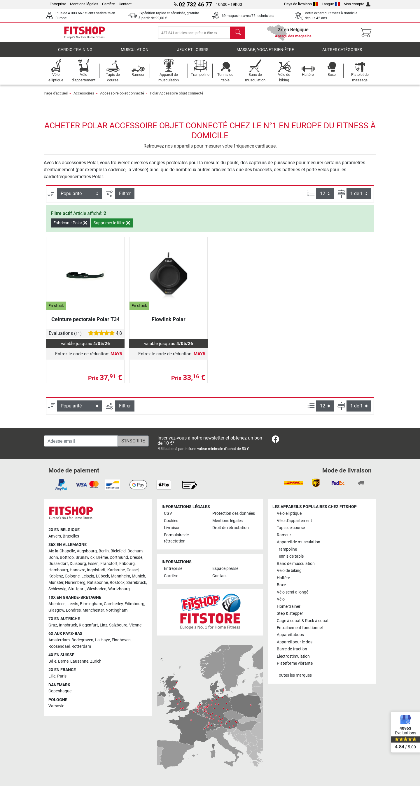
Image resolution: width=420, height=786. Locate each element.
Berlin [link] (104, 551)
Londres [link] (73, 610)
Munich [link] (138, 576)
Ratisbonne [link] (97, 582)
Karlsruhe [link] (116, 570)
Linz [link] (103, 625)
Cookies (171, 520)
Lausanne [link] (79, 661)
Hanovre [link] (77, 570)
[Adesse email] (81, 441)
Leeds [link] (72, 603)
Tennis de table (290, 556)
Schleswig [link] (57, 589)
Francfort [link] (109, 563)
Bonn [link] (53, 557)
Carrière (108, 4)
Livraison (172, 527)
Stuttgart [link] (76, 589)
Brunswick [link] (85, 557)
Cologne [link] (72, 576)
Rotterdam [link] (81, 646)
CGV (168, 513)
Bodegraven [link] (82, 640)
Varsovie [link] (56, 706)
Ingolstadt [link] (96, 570)
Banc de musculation (296, 563)
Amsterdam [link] (59, 640)
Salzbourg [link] (118, 625)
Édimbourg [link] (134, 603)
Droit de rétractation (230, 527)
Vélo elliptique (289, 513)
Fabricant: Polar (70, 227)
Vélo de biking (289, 570)
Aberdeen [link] (57, 603)
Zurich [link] (96, 661)
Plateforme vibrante (295, 663)
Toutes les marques (294, 675)
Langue (331, 4)
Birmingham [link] (91, 603)
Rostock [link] (117, 582)
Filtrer (125, 197)
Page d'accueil (56, 97)
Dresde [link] (136, 557)
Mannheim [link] (120, 576)
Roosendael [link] (59, 646)
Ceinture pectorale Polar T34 (85, 323)
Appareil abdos (290, 635)
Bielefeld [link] (118, 551)
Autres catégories (342, 53)
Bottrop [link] (67, 557)
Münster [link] (55, 582)
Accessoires (84, 97)
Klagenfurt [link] (88, 625)
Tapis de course (291, 527)
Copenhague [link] (59, 691)
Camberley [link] (113, 603)
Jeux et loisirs (192, 53)
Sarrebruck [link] (136, 582)
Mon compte (357, 4)
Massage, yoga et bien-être (265, 53)
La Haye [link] (102, 640)
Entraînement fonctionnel (300, 627)
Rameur (284, 535)
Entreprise (58, 4)
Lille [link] (51, 676)
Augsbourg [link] (87, 551)
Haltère (283, 577)
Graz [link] (52, 625)
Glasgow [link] (56, 610)
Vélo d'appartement (294, 520)
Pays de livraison (301, 4)
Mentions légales (84, 4)
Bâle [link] (52, 661)
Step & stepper (290, 613)
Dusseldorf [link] (58, 563)
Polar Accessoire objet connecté (176, 97)
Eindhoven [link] (121, 640)
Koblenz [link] (55, 576)
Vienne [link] (135, 625)
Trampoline (287, 549)
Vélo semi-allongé (292, 592)
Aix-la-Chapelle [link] (61, 551)
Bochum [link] (135, 551)
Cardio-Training (75, 53)
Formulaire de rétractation (176, 538)
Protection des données (233, 513)
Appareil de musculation (298, 542)
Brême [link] (102, 557)
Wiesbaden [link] (96, 589)
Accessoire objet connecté (122, 97)
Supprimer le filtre (112, 227)
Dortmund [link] (119, 557)
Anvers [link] (54, 536)
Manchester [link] (93, 610)
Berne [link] (63, 661)
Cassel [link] (133, 570)
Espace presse (225, 568)
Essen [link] (93, 563)
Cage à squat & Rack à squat (303, 620)
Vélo (281, 599)
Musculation (134, 53)
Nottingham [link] (116, 610)
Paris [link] (61, 676)
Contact (125, 4)
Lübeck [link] (102, 576)
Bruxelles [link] (71, 536)
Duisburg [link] (78, 563)
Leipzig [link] (87, 576)
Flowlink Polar (169, 323)
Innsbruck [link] (68, 625)
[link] (275, 440)
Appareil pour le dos (294, 642)
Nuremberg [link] (75, 582)
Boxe (281, 584)
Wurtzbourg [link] (119, 589)
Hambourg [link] (58, 570)
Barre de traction (292, 649)
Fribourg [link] (127, 563)
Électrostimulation (293, 656)
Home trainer (288, 606)
